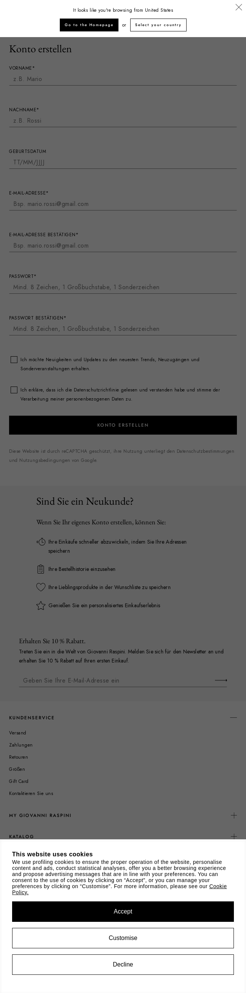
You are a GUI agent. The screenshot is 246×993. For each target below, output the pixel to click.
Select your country (158, 25)
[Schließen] (238, 7)
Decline (123, 964)
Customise (123, 938)
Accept (123, 911)
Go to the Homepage (89, 25)
